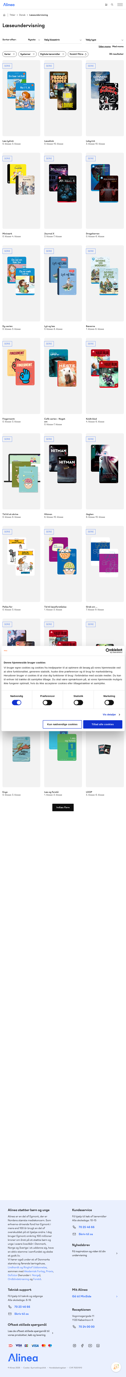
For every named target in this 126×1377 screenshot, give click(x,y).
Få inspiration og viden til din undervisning (89, 1253)
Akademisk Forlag (34, 1271)
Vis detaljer (109, 714)
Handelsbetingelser (57, 1367)
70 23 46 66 (22, 1307)
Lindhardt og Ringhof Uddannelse (27, 1267)
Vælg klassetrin (52, 39)
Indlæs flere (63, 807)
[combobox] (21, 40)
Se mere (21, 102)
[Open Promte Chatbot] (116, 1367)
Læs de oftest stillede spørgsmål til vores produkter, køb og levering (29, 1333)
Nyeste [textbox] (32, 39)
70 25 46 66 (87, 1227)
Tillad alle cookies (103, 724)
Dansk (22, 15)
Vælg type (91, 39)
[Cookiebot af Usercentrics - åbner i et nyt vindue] (108, 650)
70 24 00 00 (87, 1327)
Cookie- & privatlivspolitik (34, 1367)
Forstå (37, 1279)
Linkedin (98, 1346)
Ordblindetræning (18, 1279)
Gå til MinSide (81, 1296)
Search (112, 5)
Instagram (74, 1346)
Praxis (49, 1271)
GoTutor (13, 1275)
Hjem (4, 15)
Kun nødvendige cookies (62, 724)
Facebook (82, 1346)
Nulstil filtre (76, 54)
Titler (12, 15)
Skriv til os (86, 1234)
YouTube (90, 1346)
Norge (35, 1275)
